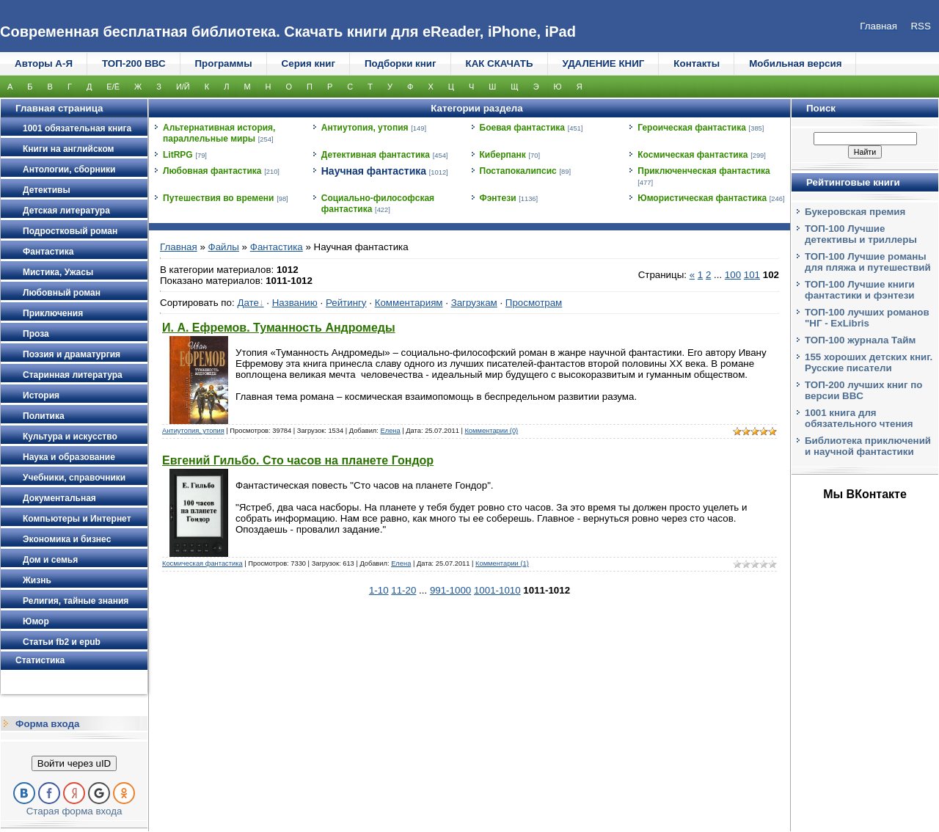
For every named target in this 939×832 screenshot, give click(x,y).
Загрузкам (474, 302)
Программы (223, 63)
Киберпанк (503, 155)
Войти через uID (74, 763)
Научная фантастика (373, 171)
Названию (295, 302)
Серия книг (308, 63)
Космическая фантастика (692, 155)
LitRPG (178, 155)
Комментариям (409, 302)
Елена (390, 430)
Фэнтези (498, 198)
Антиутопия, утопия (365, 128)
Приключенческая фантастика (703, 171)
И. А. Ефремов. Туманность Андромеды (278, 327)
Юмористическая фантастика (702, 198)
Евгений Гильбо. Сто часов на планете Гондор (298, 460)
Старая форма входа (74, 811)
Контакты (696, 63)
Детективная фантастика (375, 155)
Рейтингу (346, 302)
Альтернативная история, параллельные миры (219, 133)
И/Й (183, 86)
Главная (178, 246)
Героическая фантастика (691, 128)
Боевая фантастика (522, 128)
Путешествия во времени (218, 198)
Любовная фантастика (212, 171)
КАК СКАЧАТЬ (499, 63)
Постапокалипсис (518, 171)
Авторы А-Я (44, 63)
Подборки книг (400, 63)
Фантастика (276, 246)
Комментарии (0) (491, 430)
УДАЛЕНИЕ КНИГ (604, 63)
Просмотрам (533, 302)
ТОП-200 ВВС (134, 63)
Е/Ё (113, 86)
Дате (248, 302)
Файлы (223, 246)
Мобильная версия (795, 63)
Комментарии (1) (502, 563)
